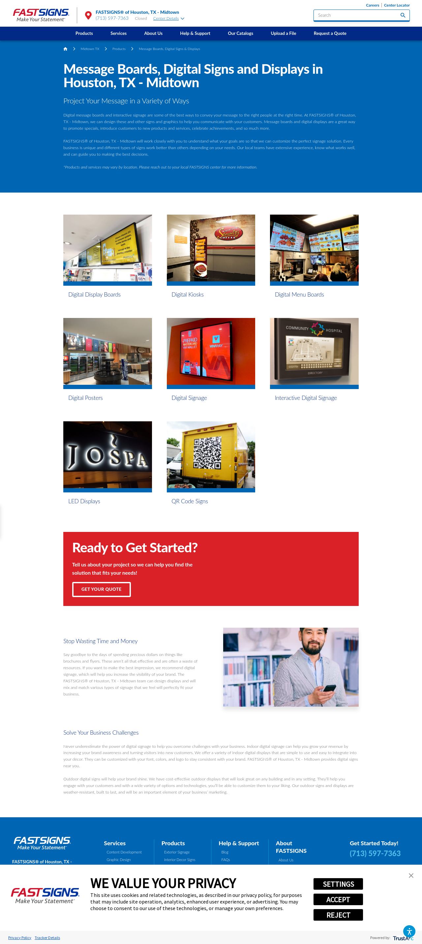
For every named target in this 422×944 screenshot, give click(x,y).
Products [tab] (173, 843)
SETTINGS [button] (338, 884)
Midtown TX (90, 49)
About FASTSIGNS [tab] (291, 846)
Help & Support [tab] (239, 843)
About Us (153, 33)
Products (84, 33)
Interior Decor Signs (180, 859)
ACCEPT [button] (338, 899)
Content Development (124, 852)
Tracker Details (47, 937)
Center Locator (397, 5)
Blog (225, 852)
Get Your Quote (101, 589)
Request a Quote (330, 33)
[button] (409, 931)
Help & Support (195, 33)
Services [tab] (115, 843)
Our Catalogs (240, 33)
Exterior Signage (177, 852)
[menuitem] (84, 33)
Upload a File (283, 33)
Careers (372, 5)
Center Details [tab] (168, 18)
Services (118, 33)
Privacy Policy (19, 937)
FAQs (226, 859)
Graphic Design (119, 859)
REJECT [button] (338, 915)
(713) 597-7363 (112, 18)
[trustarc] (402, 937)
